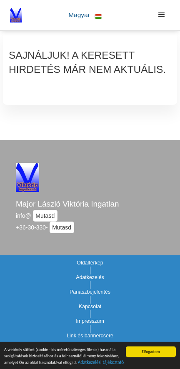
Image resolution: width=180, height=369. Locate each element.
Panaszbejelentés (90, 292)
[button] (85, 15)
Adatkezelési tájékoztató (101, 363)
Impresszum (90, 321)
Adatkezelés (90, 277)
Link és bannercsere (90, 336)
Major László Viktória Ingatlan (67, 203)
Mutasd (45, 215)
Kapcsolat (90, 306)
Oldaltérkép (90, 263)
